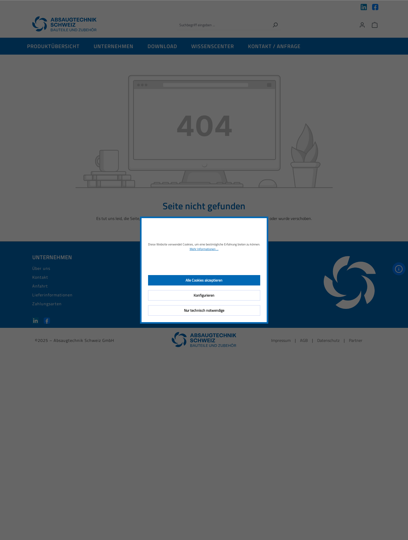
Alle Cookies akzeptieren (204, 280)
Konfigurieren (204, 295)
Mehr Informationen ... (204, 249)
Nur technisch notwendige (204, 310)
